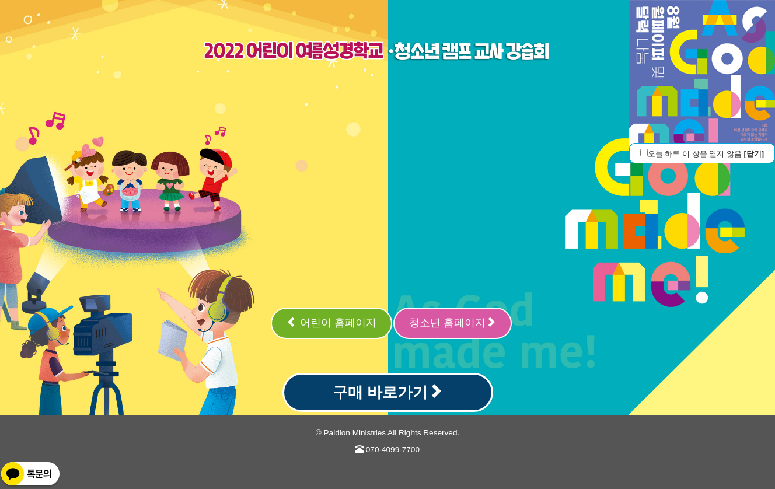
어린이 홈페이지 (331, 322)
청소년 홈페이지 (452, 322)
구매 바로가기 (388, 392)
